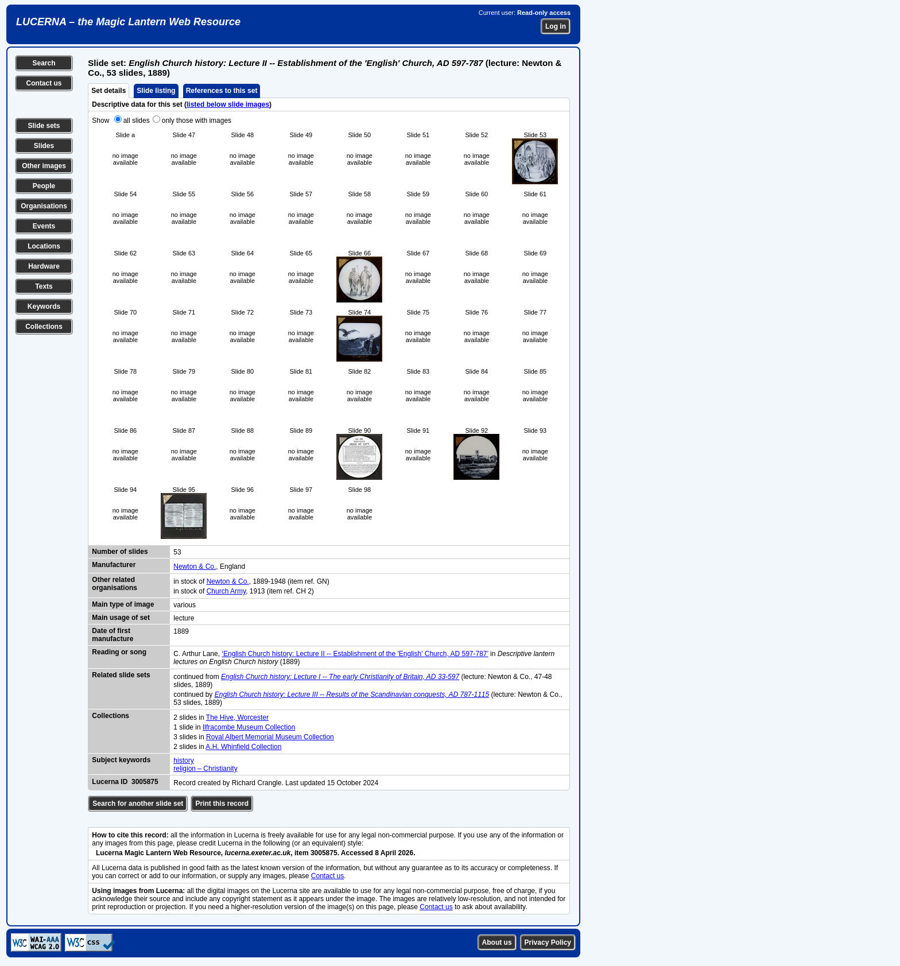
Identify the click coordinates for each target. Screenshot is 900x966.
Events (44, 226)
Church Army (226, 591)
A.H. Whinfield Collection (243, 747)
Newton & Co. (194, 566)
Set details (108, 91)
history (183, 760)
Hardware (44, 266)
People (44, 186)
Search (43, 63)
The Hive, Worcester (237, 717)
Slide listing (156, 91)
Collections (44, 327)
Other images (44, 166)
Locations (44, 246)
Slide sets (44, 126)
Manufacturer (113, 565)
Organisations (44, 206)
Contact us (43, 83)
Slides (44, 146)
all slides (136, 121)
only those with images (196, 121)
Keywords (44, 306)
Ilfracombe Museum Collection (249, 727)
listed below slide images (228, 104)
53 (177, 552)
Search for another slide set (137, 804)
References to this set (222, 91)
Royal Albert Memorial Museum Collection (270, 737)
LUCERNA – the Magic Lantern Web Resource (128, 22)
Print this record (222, 804)
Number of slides (120, 552)
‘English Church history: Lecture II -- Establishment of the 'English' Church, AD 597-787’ (355, 654)
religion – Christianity (205, 769)
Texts (43, 286)
